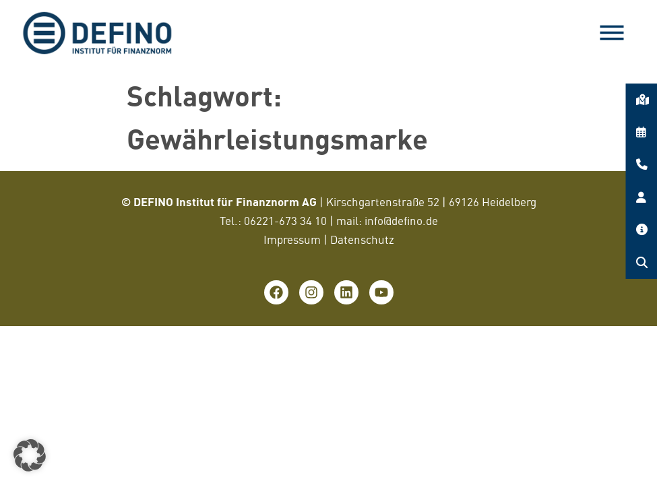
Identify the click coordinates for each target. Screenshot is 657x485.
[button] (29, 455)
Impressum (292, 239)
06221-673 (272, 221)
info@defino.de (401, 221)
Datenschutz (362, 239)
